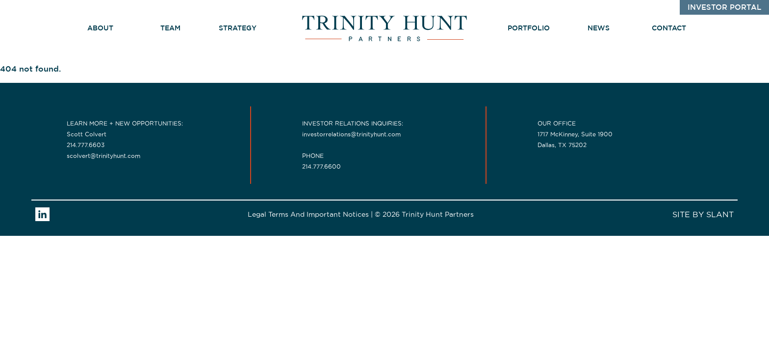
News (599, 28)
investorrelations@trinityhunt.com (351, 134)
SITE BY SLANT (703, 214)
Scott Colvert (86, 134)
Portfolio (529, 28)
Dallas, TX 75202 (562, 145)
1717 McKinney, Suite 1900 (575, 134)
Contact (669, 28)
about (100, 28)
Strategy (242, 28)
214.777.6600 (321, 166)
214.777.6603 (85, 145)
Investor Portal (724, 7)
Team (170, 28)
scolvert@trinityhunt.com (103, 155)
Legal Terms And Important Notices (308, 214)
